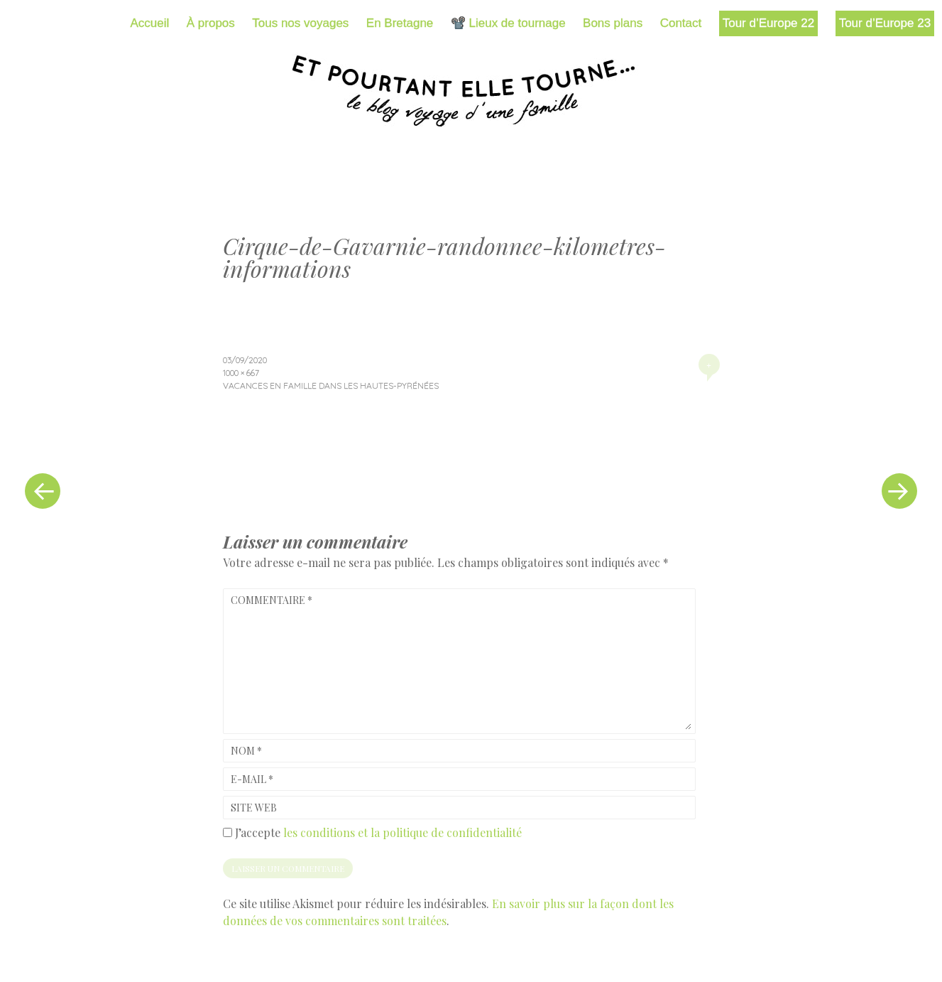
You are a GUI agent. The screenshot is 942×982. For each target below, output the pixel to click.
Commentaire (271, 600)
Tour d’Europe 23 (885, 23)
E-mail (252, 779)
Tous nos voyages (300, 23)
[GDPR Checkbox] (227, 832)
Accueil (150, 23)
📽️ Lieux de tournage (508, 23)
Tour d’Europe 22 (768, 23)
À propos (211, 23)
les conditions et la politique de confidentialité (402, 832)
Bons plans (612, 23)
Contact (681, 23)
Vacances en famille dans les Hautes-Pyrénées (331, 385)
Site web (254, 807)
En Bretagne (400, 23)
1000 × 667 (241, 372)
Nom (246, 750)
